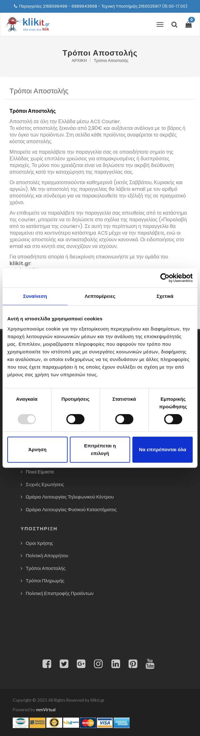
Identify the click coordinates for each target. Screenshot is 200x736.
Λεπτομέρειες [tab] (100, 296)
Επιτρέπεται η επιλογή (100, 449)
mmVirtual (46, 709)
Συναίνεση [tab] (35, 296)
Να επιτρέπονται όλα (162, 449)
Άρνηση (37, 449)
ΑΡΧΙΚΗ (79, 60)
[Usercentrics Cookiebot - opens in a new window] (165, 278)
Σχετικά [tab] (165, 296)
